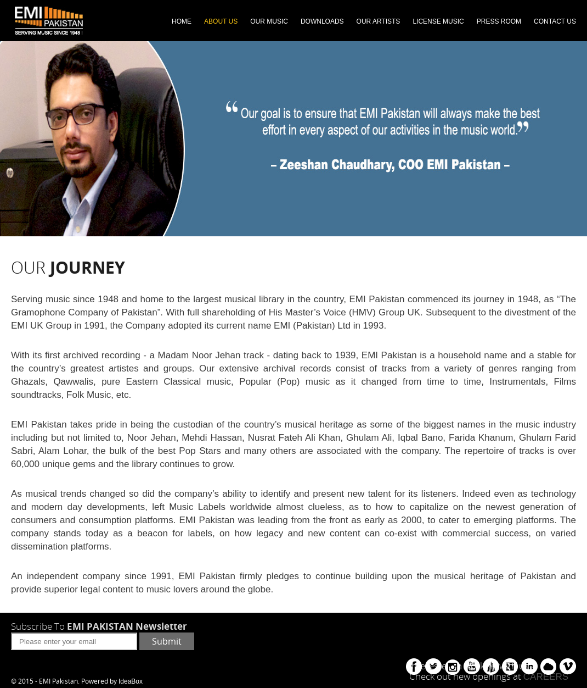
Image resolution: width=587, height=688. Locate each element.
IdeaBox (130, 681)
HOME (181, 21)
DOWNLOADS (322, 21)
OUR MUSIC (269, 21)
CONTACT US (555, 21)
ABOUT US (221, 21)
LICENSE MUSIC (438, 21)
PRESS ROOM (499, 21)
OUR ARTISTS (378, 21)
